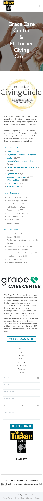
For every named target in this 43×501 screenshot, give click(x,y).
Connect (22, 372)
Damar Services (13, 152)
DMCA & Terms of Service (23, 498)
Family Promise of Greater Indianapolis (22, 167)
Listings (21, 352)
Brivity (20, 495)
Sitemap (37, 498)
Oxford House (12, 183)
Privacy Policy (7, 498)
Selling (21, 359)
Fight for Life (12, 174)
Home (21, 349)
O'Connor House (13, 180)
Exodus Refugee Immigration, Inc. (20, 161)
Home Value (21, 366)
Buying (21, 355)
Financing (21, 362)
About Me (21, 369)
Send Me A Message (21, 426)
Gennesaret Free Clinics (16, 177)
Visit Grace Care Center (21, 339)
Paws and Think (13, 186)
